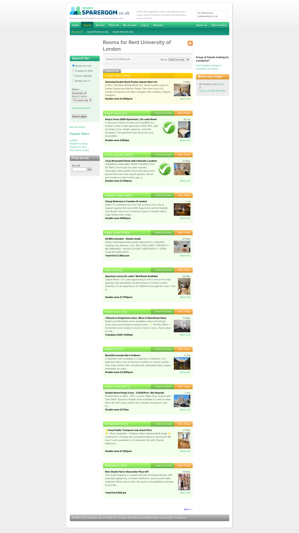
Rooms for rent (81, 65)
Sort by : (175, 59)
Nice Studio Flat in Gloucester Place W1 (127, 471)
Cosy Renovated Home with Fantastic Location (131, 160)
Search (87, 25)
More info (185, 98)
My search (77, 31)
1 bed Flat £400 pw (115, 492)
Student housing (78, 143)
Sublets (74, 140)
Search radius (79, 96)
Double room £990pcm (118, 218)
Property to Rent (82, 70)
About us (201, 25)
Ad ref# (76, 165)
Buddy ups (79, 80)
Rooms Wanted (82, 75)
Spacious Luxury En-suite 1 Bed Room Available (131, 276)
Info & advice (219, 25)
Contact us (180, 517)
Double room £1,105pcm (118, 451)
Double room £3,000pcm (119, 372)
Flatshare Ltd (94, 517)
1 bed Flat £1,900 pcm (117, 255)
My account (130, 25)
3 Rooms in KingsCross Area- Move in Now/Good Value (136, 317)
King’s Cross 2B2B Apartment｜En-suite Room (131, 119)
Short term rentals (79, 150)
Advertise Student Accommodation (114, 25)
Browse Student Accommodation (100, 25)
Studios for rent (78, 146)
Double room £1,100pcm (118, 180)
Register (158, 25)
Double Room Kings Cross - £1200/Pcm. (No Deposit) (134, 392)
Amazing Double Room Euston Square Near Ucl (131, 81)
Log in (145, 25)
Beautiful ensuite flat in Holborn (122, 355)
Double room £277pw (117, 409)
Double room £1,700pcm (118, 297)
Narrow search (78, 127)
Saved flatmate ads (123, 31)
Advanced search (81, 108)
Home (75, 25)
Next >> (188, 509)
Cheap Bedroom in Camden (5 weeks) (126, 201)
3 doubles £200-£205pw (119, 334)
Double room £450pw (117, 140)
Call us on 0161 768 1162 (212, 90)
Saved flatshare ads (97, 31)
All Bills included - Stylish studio (123, 238)
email (220, 84)
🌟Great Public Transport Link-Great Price (128, 430)
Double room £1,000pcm (119, 98)
